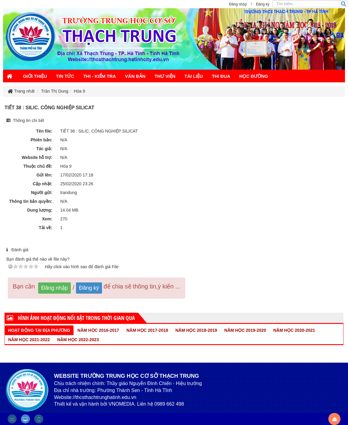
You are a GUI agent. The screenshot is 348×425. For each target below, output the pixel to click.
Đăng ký (89, 288)
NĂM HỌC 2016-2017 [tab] (98, 330)
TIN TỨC (65, 76)
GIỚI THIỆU (35, 76)
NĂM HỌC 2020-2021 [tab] (294, 330)
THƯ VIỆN (164, 76)
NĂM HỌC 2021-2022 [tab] (29, 339)
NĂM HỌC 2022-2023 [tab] (78, 339)
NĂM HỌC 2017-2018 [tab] (147, 330)
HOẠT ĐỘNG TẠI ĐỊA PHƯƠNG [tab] (39, 330)
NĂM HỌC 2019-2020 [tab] (245, 330)
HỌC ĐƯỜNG (253, 76)
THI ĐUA (221, 76)
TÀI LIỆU (194, 76)
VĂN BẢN (135, 76)
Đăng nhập (54, 288)
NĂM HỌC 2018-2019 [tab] (196, 330)
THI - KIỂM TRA (99, 76)
